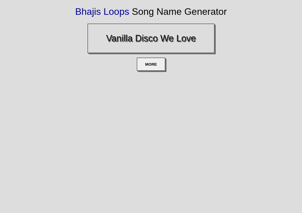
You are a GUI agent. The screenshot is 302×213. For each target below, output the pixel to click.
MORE (151, 64)
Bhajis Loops (102, 11)
